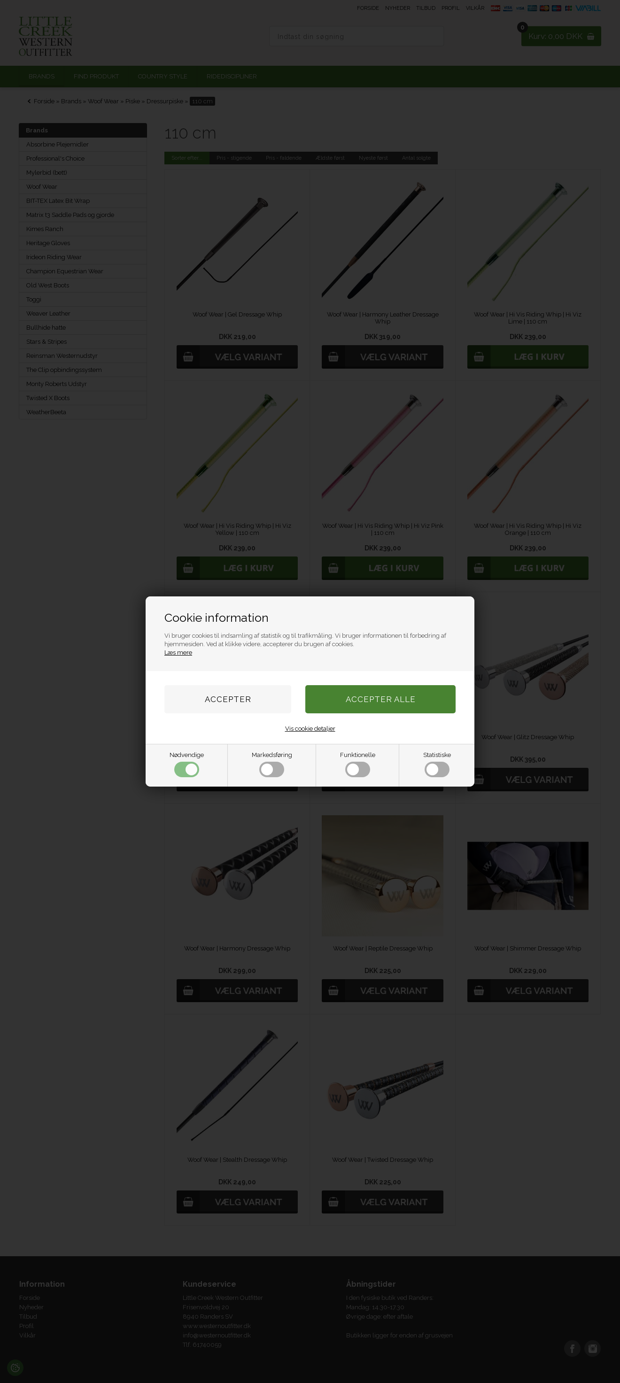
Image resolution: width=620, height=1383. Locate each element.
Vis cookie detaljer (310, 728)
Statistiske (437, 764)
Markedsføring (272, 764)
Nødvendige (187, 764)
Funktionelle (357, 764)
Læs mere (178, 652)
